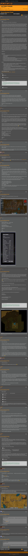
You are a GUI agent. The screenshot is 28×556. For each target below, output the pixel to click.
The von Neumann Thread (7, 12)
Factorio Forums (6, 6)
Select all (5, 81)
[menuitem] (5, 8)
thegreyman (1, 366)
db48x (2, 511)
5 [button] (25, 549)
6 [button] (26, 549)
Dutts (1, 90)
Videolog (5, 475)
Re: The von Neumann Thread (4, 93)
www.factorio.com (3, 7)
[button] (27, 15)
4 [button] (24, 549)
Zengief (1, 16)
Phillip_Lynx (3, 468)
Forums (6, 1)
